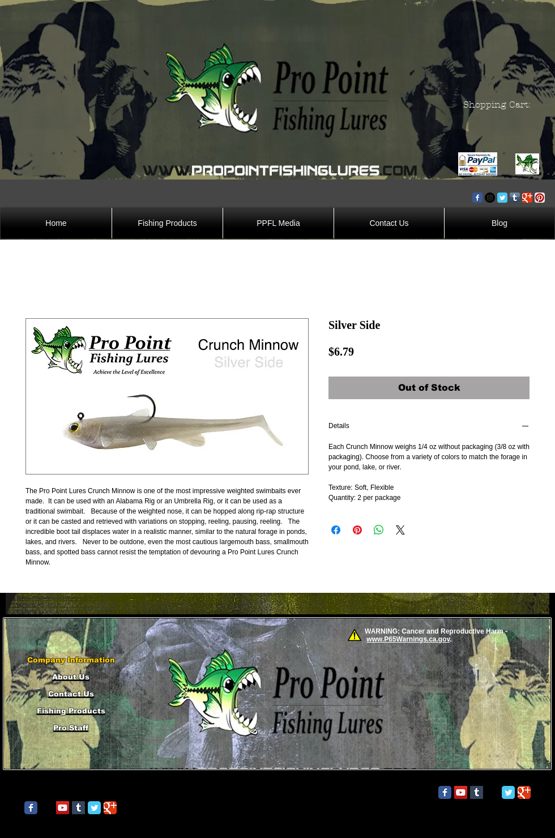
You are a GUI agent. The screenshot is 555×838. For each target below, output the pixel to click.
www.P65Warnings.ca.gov (408, 639)
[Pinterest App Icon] (540, 198)
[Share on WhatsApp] (379, 530)
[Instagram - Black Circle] (490, 198)
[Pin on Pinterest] (357, 530)
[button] (499, 104)
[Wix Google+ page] (527, 198)
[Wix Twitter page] (502, 198)
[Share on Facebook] (336, 530)
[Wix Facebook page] (477, 198)
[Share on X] (400, 530)
